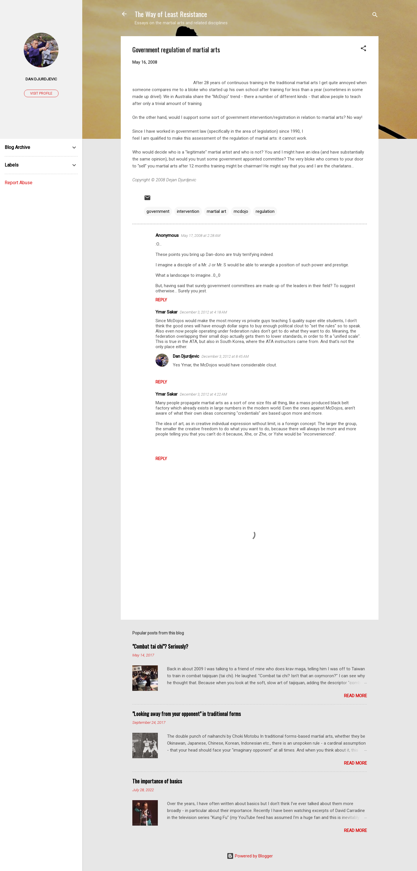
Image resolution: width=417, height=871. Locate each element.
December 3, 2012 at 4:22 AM (203, 394)
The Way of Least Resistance (171, 14)
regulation (265, 211)
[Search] (375, 16)
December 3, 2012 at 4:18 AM (203, 312)
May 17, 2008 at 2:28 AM (200, 235)
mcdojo (241, 211)
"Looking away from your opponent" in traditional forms (186, 713)
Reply (161, 300)
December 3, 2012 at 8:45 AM (225, 356)
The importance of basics (157, 781)
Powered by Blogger (250, 856)
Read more (355, 695)
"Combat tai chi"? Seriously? (160, 646)
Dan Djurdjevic (186, 356)
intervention (188, 211)
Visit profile (41, 93)
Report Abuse (18, 182)
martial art (216, 211)
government (158, 211)
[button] (363, 49)
